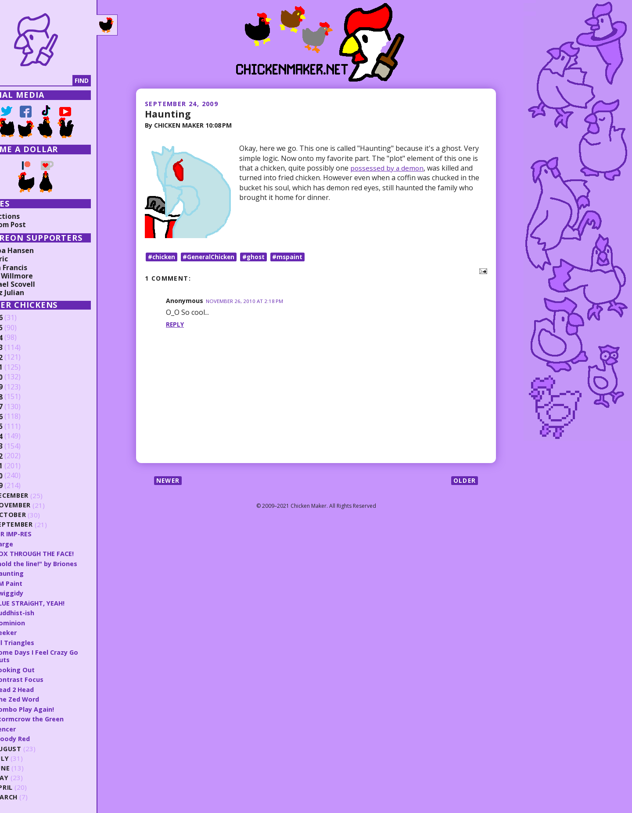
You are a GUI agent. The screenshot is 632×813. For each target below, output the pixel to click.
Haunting (168, 113)
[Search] (52, 80)
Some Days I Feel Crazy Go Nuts (63, 654)
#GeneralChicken (212, 257)
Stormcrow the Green (56, 716)
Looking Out (40, 667)
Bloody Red (38, 736)
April (29, 785)
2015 (21, 427)
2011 (21, 466)
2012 (21, 456)
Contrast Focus (45, 677)
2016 (21, 417)
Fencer (31, 726)
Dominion (35, 621)
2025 (21, 328)
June (28, 766)
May (27, 775)
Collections (26, 216)
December (37, 495)
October (36, 515)
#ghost (258, 257)
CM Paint (34, 582)
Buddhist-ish (40, 611)
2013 (21, 446)
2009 (21, 486)
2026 (21, 318)
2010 (21, 476)
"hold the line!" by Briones (62, 563)
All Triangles (40, 641)
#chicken (162, 257)
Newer (168, 481)
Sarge (29, 543)
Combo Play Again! (50, 706)
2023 (21, 348)
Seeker (31, 631)
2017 (21, 407)
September (39, 524)
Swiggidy (35, 592)
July (27, 756)
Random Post (30, 224)
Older (464, 481)
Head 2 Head (40, 687)
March (32, 795)
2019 (21, 387)
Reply (175, 325)
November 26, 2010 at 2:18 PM (245, 301)
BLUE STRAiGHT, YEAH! (56, 602)
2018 (21, 397)
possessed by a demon (388, 167)
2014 (21, 436)
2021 (21, 367)
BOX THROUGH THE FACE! (61, 553)
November (38, 505)
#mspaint (293, 257)
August (34, 746)
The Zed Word (43, 697)
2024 (21, 338)
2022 (21, 357)
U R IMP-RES (39, 533)
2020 (21, 377)
